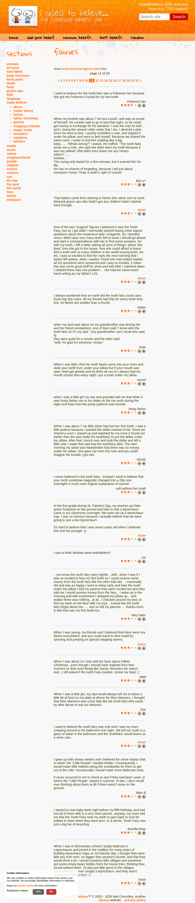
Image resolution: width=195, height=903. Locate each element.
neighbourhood (18, 157)
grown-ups (15, 91)
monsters (20, 134)
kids (10, 94)
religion (12, 165)
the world (14, 188)
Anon (142, 210)
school (12, 169)
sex (9, 176)
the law (12, 180)
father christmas (25, 118)
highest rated (92, 68)
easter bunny (23, 111)
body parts (15, 79)
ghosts (18, 122)
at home (13, 68)
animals (13, 64)
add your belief (40, 37)
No (51, 891)
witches (19, 141)
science (12, 172)
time (10, 192)
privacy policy (135, 900)
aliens (18, 107)
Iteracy (104, 900)
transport (14, 200)
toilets (11, 196)
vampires (20, 137)
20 (132, 80)
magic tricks (22, 130)
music (11, 150)
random (137, 37)
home (13, 37)
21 (137, 80)
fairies (18, 114)
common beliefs (77, 37)
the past (13, 184)
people (12, 161)
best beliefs (111, 37)
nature (12, 153)
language (14, 98)
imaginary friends (26, 126)
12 (97, 80)
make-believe (17, 102)
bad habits (15, 71)
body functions (18, 75)
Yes (38, 891)
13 (101, 80)
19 (128, 80)
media (11, 146)
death (11, 83)
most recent (70, 68)
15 (110, 80)
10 (86, 80)
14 (106, 80)
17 (119, 80)
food (10, 87)
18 (123, 80)
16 (115, 80)
